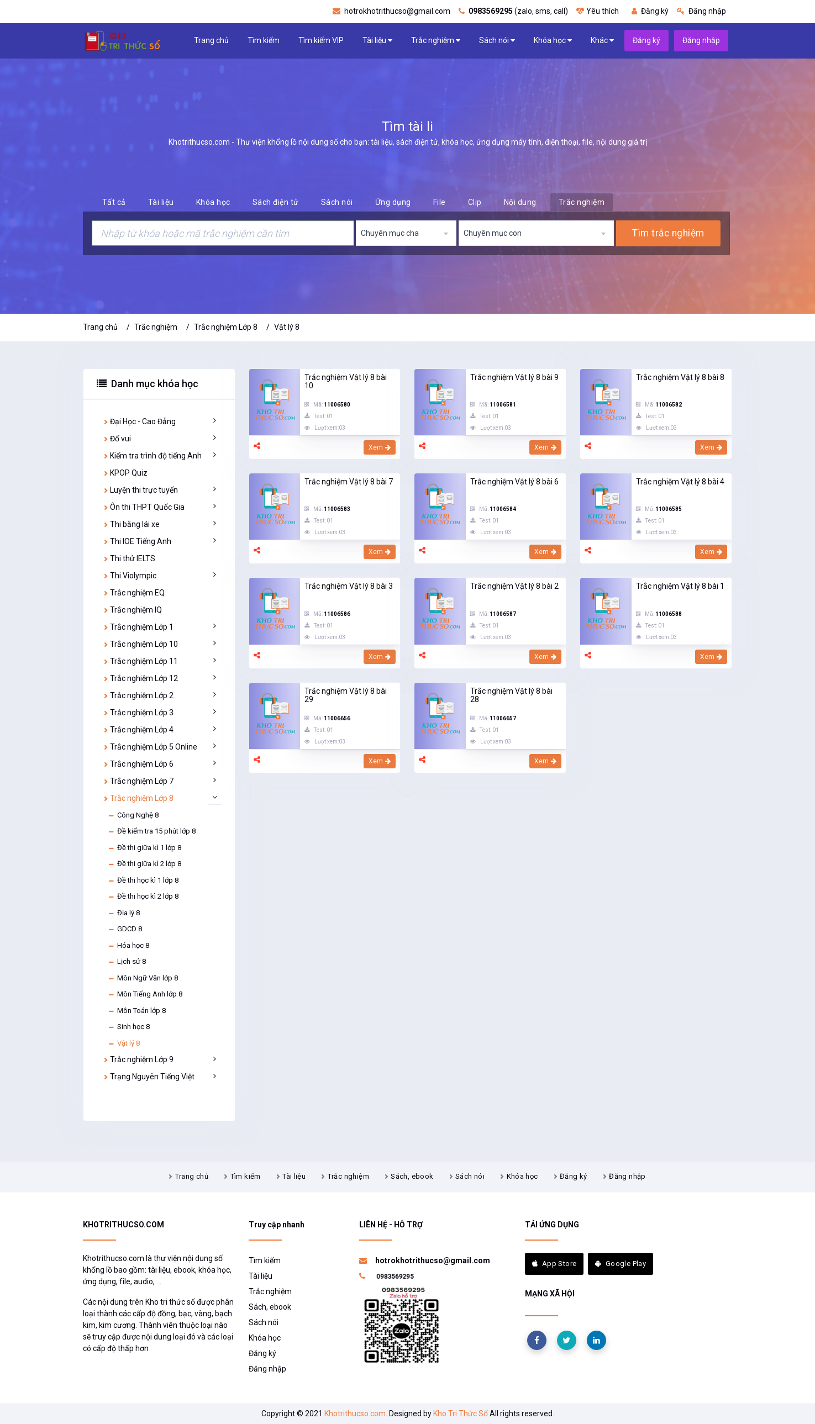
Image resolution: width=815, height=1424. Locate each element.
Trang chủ (211, 40)
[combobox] (406, 233)
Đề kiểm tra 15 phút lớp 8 (152, 831)
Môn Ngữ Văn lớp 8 (143, 978)
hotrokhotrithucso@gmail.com (391, 11)
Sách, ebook (412, 1176)
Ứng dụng (393, 202)
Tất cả (114, 202)
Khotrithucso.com (355, 1413)
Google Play (620, 1263)
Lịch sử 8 (127, 961)
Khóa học (553, 40)
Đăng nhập (701, 11)
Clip (475, 202)
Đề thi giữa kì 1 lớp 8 (144, 847)
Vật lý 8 (286, 327)
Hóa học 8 (128, 945)
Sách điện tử (276, 202)
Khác (602, 40)
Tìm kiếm (264, 40)
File (439, 202)
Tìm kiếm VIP (321, 40)
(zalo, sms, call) (513, 11)
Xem (380, 447)
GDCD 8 (125, 929)
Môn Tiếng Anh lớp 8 (145, 994)
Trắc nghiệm (435, 40)
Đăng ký (650, 11)
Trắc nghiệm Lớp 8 (225, 327)
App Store (554, 1263)
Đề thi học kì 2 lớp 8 (143, 896)
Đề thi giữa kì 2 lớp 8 (144, 863)
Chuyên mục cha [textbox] (390, 233)
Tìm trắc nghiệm (668, 233)
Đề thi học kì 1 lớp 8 (143, 880)
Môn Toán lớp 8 (137, 1010)
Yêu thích (597, 11)
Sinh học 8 (129, 1026)
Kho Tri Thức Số (460, 1413)
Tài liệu (377, 40)
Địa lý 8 (124, 913)
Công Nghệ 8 (133, 815)
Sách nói (497, 40)
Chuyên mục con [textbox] (493, 233)
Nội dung (520, 202)
